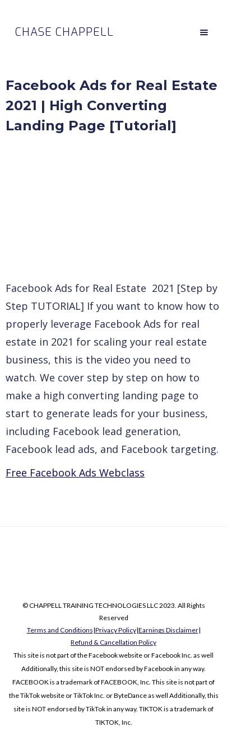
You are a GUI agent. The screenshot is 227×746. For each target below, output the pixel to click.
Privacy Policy (115, 630)
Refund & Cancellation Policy (113, 642)
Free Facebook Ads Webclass (75, 472)
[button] (204, 32)
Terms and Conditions (60, 630)
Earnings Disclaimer (168, 630)
